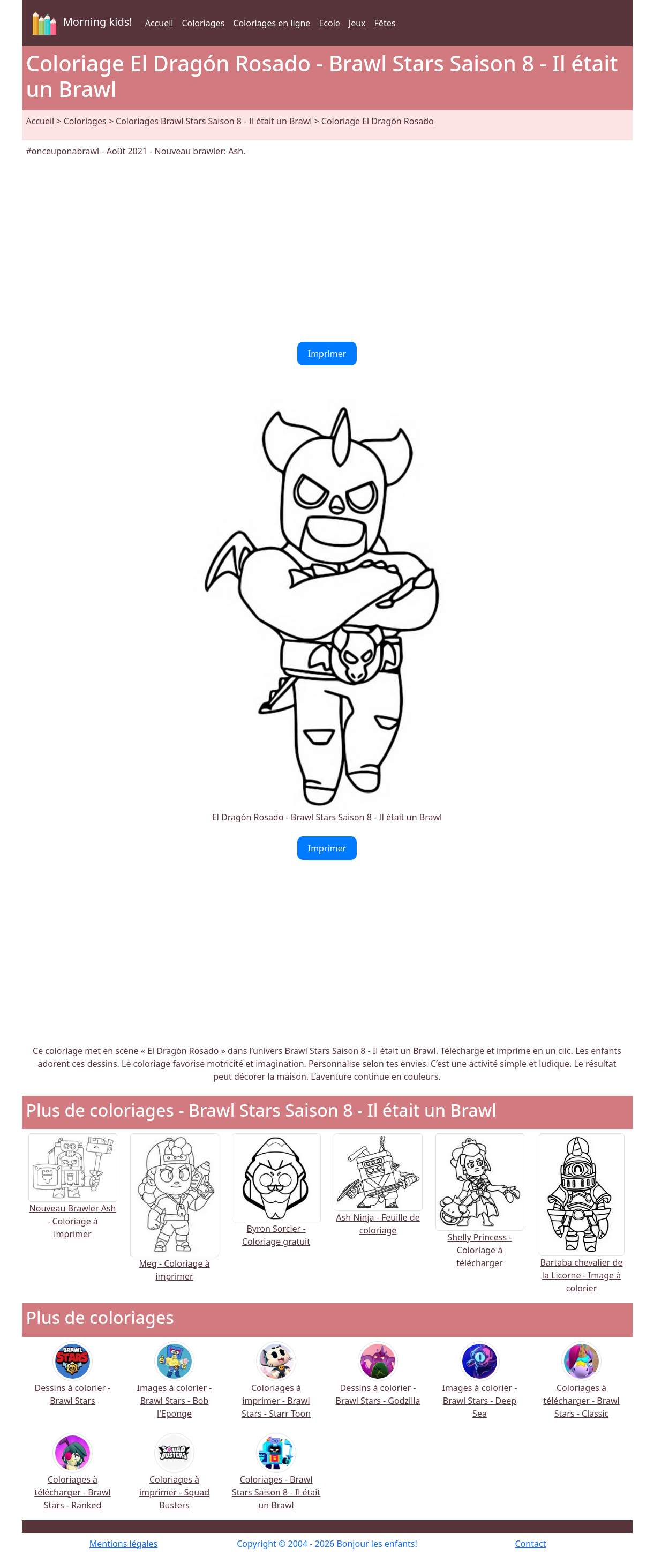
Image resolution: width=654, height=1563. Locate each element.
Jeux (357, 23)
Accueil (159, 23)
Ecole (329, 23)
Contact (530, 1544)
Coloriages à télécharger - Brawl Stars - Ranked (72, 1478)
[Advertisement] (327, 250)
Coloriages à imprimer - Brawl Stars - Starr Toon (276, 1387)
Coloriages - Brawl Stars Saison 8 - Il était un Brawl (276, 1478)
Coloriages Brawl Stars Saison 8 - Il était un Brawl (214, 121)
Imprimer (327, 354)
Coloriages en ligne (271, 23)
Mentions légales (123, 1544)
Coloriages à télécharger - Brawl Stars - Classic (581, 1387)
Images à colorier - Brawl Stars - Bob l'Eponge (174, 1387)
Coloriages (203, 23)
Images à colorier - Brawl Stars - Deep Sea (479, 1387)
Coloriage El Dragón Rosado (377, 121)
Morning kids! (80, 23)
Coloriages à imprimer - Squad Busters (174, 1478)
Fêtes (385, 23)
